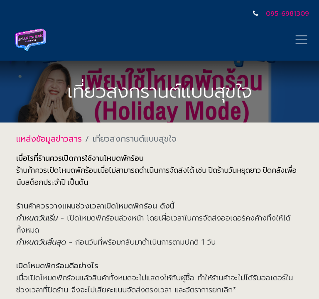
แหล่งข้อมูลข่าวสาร (49, 138)
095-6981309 (287, 14)
